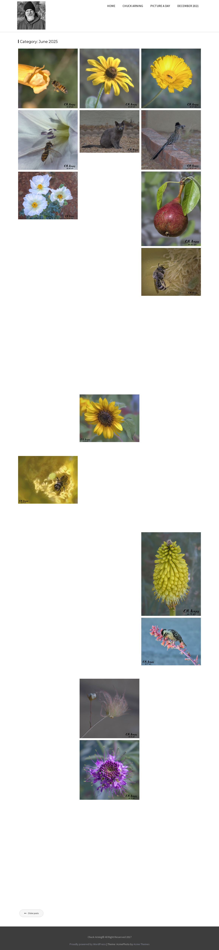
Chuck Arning (133, 6)
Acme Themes (142, 944)
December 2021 (188, 6)
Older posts (33, 913)
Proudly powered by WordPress (88, 944)
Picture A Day (160, 6)
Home (111, 6)
